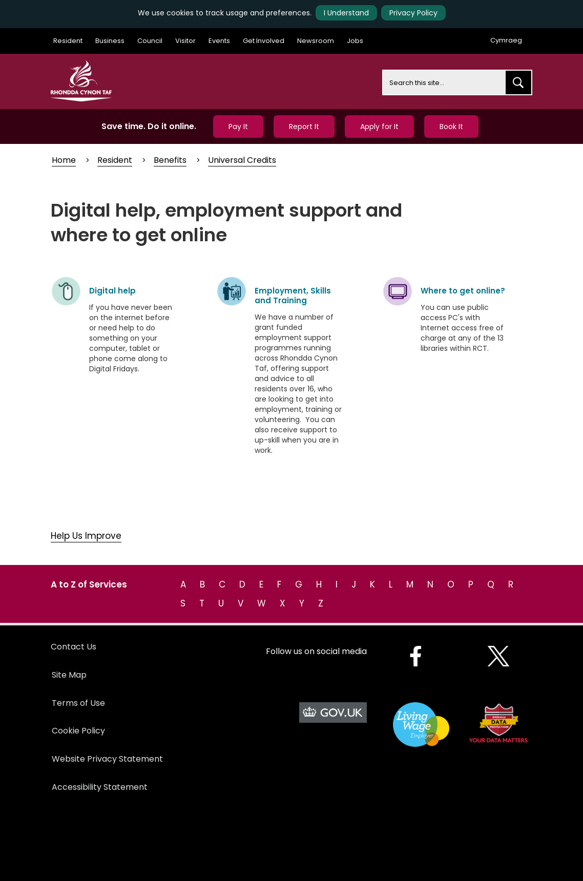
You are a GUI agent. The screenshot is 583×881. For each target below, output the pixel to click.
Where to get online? (463, 291)
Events (219, 41)
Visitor (185, 41)
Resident (67, 41)
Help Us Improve (86, 536)
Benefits (170, 160)
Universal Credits (242, 160)
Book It (451, 126)
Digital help (112, 291)
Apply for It (379, 126)
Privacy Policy (413, 13)
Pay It (238, 126)
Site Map (69, 675)
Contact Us (73, 647)
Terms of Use (78, 703)
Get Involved (263, 41)
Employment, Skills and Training (293, 295)
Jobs (355, 41)
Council (149, 41)
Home (64, 160)
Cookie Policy (78, 731)
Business (109, 41)
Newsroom (315, 41)
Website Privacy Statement (107, 759)
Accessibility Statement (100, 787)
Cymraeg (506, 40)
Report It (304, 126)
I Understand (346, 13)
